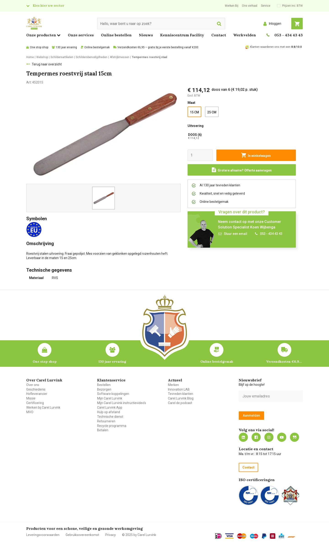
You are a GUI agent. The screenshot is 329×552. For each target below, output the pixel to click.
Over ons (32, 385)
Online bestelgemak (97, 47)
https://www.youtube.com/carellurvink (281, 437)
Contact (218, 35)
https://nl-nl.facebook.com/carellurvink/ (256, 437)
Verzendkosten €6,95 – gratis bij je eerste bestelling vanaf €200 (157, 47)
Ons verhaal (249, 5)
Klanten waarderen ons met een (270, 46)
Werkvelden (244, 35)
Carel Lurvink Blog (181, 398)
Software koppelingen (113, 394)
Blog (294, 437)
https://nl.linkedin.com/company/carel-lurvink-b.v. (243, 437)
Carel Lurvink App (109, 407)
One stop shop (39, 47)
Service (265, 5)
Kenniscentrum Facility (182, 35)
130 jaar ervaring (66, 47)
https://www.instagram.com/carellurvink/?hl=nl (268, 437)
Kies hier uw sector (48, 5)
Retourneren (106, 421)
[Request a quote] (242, 170)
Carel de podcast (180, 403)
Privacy (110, 535)
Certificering (35, 403)
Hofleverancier (36, 394)
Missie (30, 398)
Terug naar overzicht (47, 64)
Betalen (102, 430)
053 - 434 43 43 (288, 35)
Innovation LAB (179, 389)
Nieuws (146, 35)
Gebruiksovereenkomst (82, 535)
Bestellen (104, 385)
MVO (29, 412)
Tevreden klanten (180, 394)
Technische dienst (110, 416)
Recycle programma (111, 426)
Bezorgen (104, 389)
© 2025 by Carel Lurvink (139, 535)
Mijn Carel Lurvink (109, 398)
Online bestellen (116, 35)
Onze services (81, 35)
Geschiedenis (35, 389)
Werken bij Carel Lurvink (43, 407)
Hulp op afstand (108, 412)
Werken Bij (231, 5)
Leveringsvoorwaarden (42, 535)
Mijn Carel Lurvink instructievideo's (121, 403)
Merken (173, 385)
